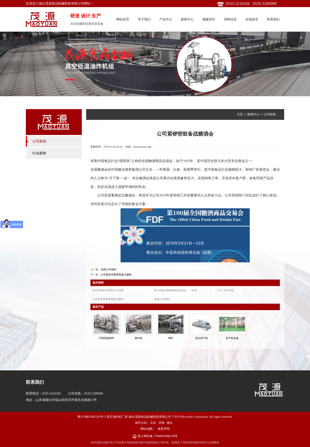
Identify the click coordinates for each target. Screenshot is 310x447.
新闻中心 (253, 114)
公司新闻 (270, 114)
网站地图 (146, 428)
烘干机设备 (232, 338)
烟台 (170, 422)
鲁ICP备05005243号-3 (92, 416)
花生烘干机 (201, 338)
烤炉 (170, 338)
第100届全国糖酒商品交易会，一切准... (176, 290)
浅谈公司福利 (108, 269)
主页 (240, 114)
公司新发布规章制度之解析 (116, 274)
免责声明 (164, 428)
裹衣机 (139, 338)
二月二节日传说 (225, 290)
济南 (161, 422)
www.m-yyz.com (142, 146)
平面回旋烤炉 (106, 338)
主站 (153, 422)
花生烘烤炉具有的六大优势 (108, 290)
